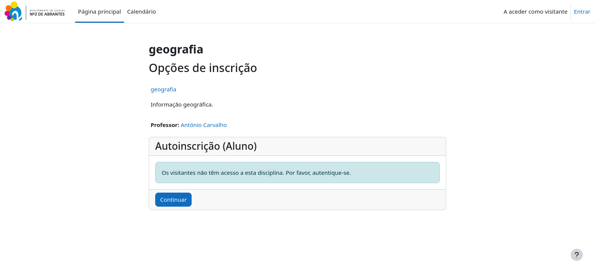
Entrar (582, 11)
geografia (163, 89)
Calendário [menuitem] (141, 11)
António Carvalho (204, 125)
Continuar (173, 199)
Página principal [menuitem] (99, 11)
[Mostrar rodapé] (577, 255)
